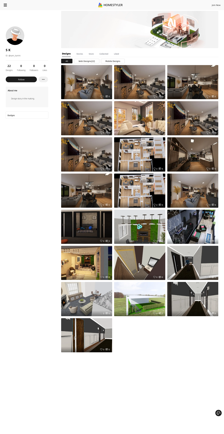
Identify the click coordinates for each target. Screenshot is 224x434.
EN (191, 4)
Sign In (171, 4)
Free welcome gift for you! (164, 12)
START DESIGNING (210, 4)
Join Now (181, 4)
